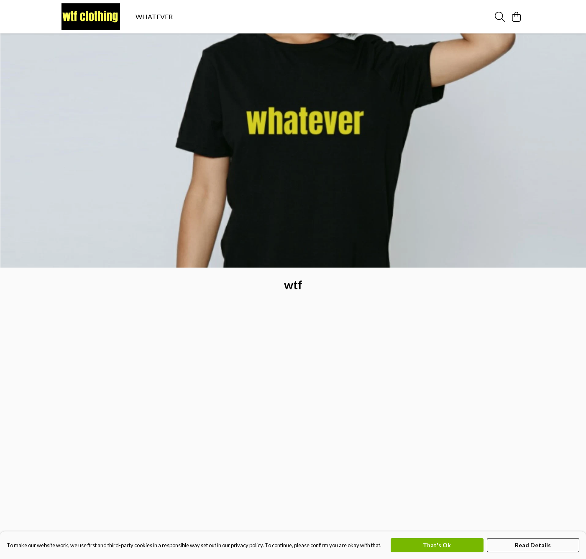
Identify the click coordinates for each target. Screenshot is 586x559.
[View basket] (516, 16)
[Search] (499, 16)
